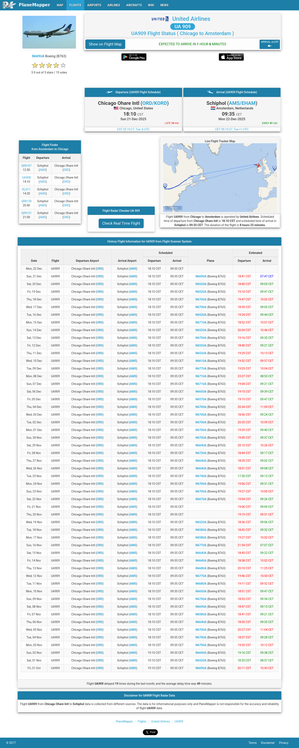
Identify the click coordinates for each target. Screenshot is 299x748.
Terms (255, 742)
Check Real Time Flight (121, 223)
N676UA (201, 299)
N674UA (201, 476)
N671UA (201, 322)
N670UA (201, 307)
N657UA (201, 399)
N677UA (201, 368)
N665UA (201, 391)
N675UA (201, 337)
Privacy (286, 742)
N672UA (201, 453)
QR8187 (26, 165)
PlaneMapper (124, 721)
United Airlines (191, 18)
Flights (142, 721)
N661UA (201, 360)
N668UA (201, 568)
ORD (66, 169)
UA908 (26, 177)
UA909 (179, 721)
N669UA (38, 56)
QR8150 (26, 201)
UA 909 (182, 26)
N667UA (201, 499)
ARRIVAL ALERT (270, 44)
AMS (43, 169)
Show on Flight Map (105, 44)
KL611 (26, 189)
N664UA (201, 445)
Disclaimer (270, 742)
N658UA (201, 529)
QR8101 (26, 213)
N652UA (201, 284)
